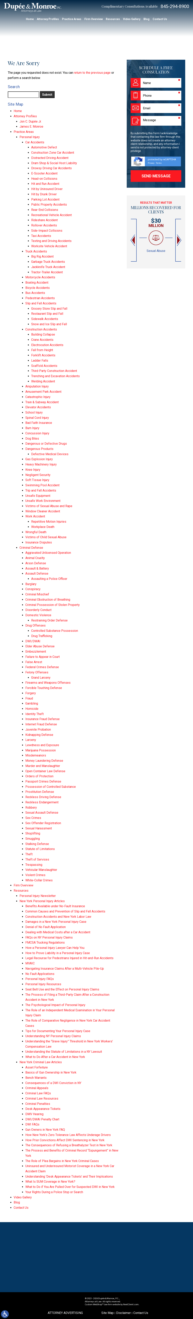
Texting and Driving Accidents (51, 241)
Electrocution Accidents (47, 345)
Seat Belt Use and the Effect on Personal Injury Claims (62, 989)
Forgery (30, 693)
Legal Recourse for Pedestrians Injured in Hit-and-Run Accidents (69, 958)
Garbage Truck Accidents (48, 262)
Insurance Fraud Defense (42, 719)
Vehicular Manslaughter (41, 870)
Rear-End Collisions (44, 210)
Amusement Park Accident (43, 392)
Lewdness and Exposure (42, 745)
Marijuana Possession (40, 750)
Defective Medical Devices (49, 454)
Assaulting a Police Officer (49, 579)
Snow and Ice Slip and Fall (49, 324)
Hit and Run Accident (45, 184)
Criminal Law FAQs (38, 1093)
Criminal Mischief (37, 594)
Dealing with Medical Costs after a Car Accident (57, 932)
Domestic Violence (38, 615)
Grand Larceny (40, 677)
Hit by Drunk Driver (44, 194)
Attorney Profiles (48, 19)
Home (30, 19)
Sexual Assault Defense (41, 812)
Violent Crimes (35, 875)
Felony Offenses (36, 672)
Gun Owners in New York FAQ (45, 1129)
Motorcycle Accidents (40, 277)
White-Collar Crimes (39, 880)
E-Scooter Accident (44, 173)
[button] (133, 240)
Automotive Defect (44, 147)
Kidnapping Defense (39, 735)
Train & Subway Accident (42, 402)
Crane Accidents (42, 340)
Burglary (30, 584)
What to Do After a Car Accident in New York (55, 1057)
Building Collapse (43, 334)
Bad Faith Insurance (38, 423)
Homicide (31, 709)
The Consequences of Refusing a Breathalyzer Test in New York (68, 1145)
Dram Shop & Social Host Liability (54, 163)
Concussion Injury (37, 433)
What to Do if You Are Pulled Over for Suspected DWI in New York (70, 1187)
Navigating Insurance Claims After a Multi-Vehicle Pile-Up (64, 968)
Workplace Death (42, 527)
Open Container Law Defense (45, 771)
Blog (146, 19)
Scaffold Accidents (44, 366)
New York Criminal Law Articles (40, 1062)
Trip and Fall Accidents (40, 490)
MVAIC (30, 963)
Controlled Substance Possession (54, 631)
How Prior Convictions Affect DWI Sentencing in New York (64, 1140)
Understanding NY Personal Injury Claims (53, 1036)
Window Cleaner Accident (42, 511)
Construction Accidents (41, 329)
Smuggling (32, 838)
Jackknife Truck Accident (48, 267)
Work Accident (35, 516)
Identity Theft (34, 714)
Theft (29, 854)
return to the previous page (92, 72)
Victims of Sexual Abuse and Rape (48, 506)
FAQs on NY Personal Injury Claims (49, 937)
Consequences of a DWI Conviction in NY (53, 1083)
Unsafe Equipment (37, 496)
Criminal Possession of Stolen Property (52, 605)
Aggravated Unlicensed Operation (48, 553)
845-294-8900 (175, 6)
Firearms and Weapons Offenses (48, 682)
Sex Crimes (33, 818)
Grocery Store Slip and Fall (49, 308)
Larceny (30, 740)
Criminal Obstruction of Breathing (47, 599)
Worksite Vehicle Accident (49, 246)
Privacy (151, 163)
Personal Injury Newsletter (37, 896)
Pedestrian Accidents (40, 298)
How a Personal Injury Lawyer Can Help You (54, 948)
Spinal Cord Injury (37, 418)
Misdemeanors (35, 755)
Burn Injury (32, 428)
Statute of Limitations (40, 849)
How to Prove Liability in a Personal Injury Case (57, 953)
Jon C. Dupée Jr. (30, 121)
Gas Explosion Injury (39, 459)
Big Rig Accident (42, 256)
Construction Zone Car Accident (52, 152)
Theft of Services (37, 859)
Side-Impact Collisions (46, 230)
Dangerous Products (39, 449)
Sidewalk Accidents (44, 319)
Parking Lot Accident (45, 199)
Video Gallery (131, 19)
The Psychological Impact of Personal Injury (55, 1005)
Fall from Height (42, 350)
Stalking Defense (37, 844)
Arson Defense (35, 563)
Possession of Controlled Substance (50, 787)
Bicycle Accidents (37, 288)
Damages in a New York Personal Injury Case (55, 922)
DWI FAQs (32, 1124)
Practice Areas (71, 19)
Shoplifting (32, 833)
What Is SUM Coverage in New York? (50, 1181)
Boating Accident (36, 282)
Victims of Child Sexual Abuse (45, 537)
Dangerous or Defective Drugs (46, 443)
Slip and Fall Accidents (40, 303)
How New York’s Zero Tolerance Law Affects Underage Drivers (68, 1135)
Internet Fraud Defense (41, 724)
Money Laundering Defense (44, 760)
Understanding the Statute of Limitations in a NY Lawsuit (63, 1051)
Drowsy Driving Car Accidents (51, 168)
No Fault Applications (39, 974)
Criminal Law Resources (41, 1098)
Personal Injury (29, 137)
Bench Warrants (36, 1078)
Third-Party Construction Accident (54, 371)
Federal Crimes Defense (42, 667)
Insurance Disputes (38, 542)
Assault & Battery (37, 568)
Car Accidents (34, 142)
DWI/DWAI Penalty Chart (42, 1119)
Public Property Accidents (49, 204)
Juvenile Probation (38, 729)
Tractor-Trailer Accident (47, 272)
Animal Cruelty (35, 558)
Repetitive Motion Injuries (48, 521)
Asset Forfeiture (36, 1067)
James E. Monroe (31, 126)
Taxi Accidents (41, 236)
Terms (159, 163)
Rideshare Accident (44, 220)
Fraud (29, 698)
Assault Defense (36, 573)
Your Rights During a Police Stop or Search (54, 1192)
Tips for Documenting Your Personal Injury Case (57, 1031)
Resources (113, 19)
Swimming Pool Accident (42, 485)
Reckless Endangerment (41, 802)
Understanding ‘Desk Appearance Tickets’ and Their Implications (69, 1176)
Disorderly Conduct (38, 610)
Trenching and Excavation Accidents (55, 376)
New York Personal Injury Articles (42, 901)
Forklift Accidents (43, 355)
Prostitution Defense (39, 792)
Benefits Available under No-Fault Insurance (55, 906)
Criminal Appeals (36, 1088)
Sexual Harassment (38, 828)
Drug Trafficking (41, 636)
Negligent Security (37, 475)
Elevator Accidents (38, 407)
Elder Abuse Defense (40, 646)
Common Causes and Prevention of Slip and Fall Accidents (65, 911)
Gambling (31, 703)
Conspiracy (33, 589)
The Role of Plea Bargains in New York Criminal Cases (62, 1161)
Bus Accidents (35, 293)
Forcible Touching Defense (43, 688)
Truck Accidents (36, 251)
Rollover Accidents (44, 225)
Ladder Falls (39, 360)
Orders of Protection (39, 776)
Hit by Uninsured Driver (47, 189)
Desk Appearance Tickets (42, 1109)
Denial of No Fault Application (45, 927)
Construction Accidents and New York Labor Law (58, 916)
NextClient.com (131, 1304)
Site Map (107, 1313)
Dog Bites (32, 438)
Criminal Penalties (37, 1104)
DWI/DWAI (32, 641)
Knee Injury (32, 470)
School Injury (34, 412)
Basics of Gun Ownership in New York (50, 1072)
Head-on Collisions (44, 179)
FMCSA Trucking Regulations (45, 942)
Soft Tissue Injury (37, 480)
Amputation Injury (37, 386)
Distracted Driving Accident (49, 158)
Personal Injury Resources (43, 984)
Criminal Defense (31, 548)
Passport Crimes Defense (43, 781)
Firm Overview (93, 19)
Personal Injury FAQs (39, 979)
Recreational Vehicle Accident (51, 215)
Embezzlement (35, 651)
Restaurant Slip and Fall (47, 314)
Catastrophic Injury (37, 397)
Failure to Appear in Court (42, 657)
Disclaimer (123, 1313)
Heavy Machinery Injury (41, 464)
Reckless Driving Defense (43, 797)
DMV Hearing (34, 1114)
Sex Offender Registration (43, 823)
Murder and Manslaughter (42, 766)
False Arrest (33, 662)
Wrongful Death (35, 532)
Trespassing (33, 865)
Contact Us (160, 19)
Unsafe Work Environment (42, 501)
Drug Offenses (35, 625)
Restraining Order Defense (49, 620)
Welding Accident (43, 381)
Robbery (31, 807)
